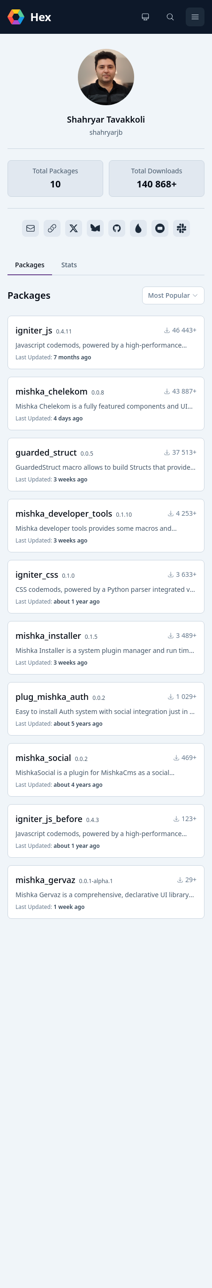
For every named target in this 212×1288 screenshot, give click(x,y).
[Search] (170, 17)
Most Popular (173, 295)
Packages (30, 264)
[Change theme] (145, 17)
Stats (69, 264)
